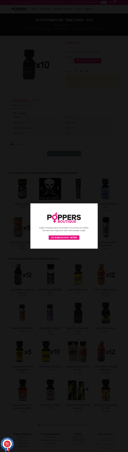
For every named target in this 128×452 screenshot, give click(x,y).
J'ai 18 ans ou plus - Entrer (64, 237)
